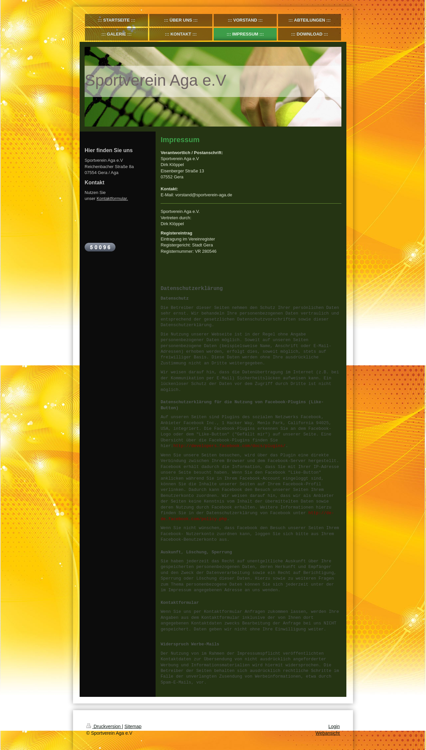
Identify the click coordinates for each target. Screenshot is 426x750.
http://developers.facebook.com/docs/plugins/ (230, 446)
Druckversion (104, 726)
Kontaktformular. (112, 198)
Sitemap (132, 726)
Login (334, 726)
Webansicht (328, 733)
